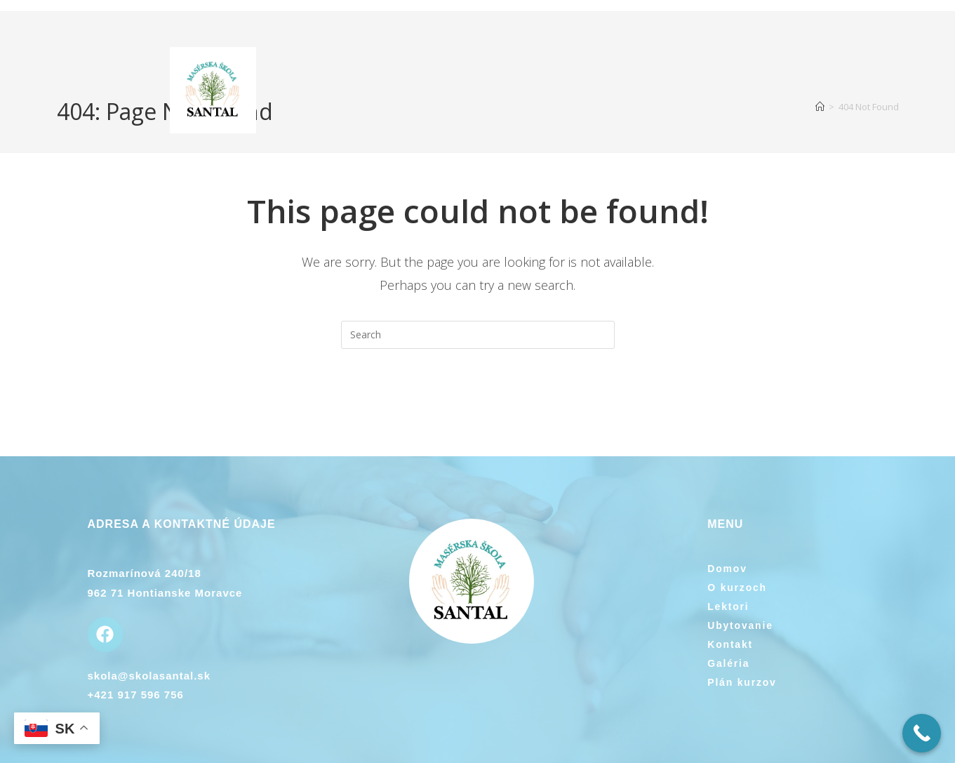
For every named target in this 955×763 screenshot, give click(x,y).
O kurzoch (737, 587)
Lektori (728, 606)
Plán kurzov (741, 682)
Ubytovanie (740, 625)
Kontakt (730, 644)
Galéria (728, 663)
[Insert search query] (478, 335)
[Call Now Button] (921, 733)
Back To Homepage (478, 405)
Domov (727, 568)
